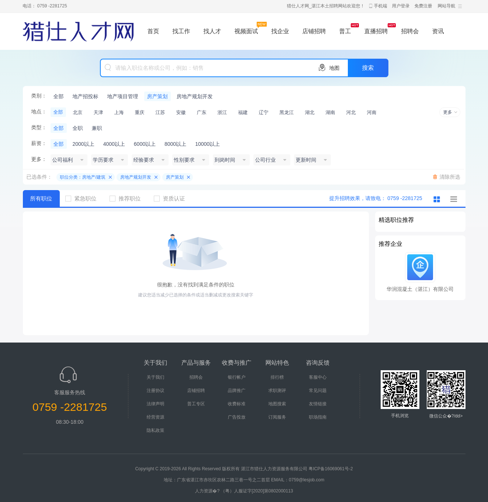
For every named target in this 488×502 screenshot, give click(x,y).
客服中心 (318, 377)
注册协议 (156, 390)
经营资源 (156, 417)
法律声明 (156, 403)
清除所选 (450, 177)
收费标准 (237, 403)
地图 (334, 68)
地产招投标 (85, 96)
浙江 (222, 112)
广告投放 (237, 417)
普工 (345, 31)
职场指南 (318, 417)
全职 (78, 128)
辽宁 (264, 112)
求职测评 (277, 390)
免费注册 (423, 5)
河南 (372, 112)
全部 (58, 96)
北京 (78, 112)
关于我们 (156, 377)
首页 (153, 31)
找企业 (280, 31)
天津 (98, 112)
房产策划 (157, 96)
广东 (202, 112)
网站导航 (447, 5)
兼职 (97, 128)
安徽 (181, 112)
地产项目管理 (122, 96)
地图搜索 (277, 403)
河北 (351, 112)
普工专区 (196, 403)
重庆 (140, 112)
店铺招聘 (314, 31)
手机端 (380, 5)
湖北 (310, 112)
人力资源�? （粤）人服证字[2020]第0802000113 (244, 491)
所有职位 (41, 198)
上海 (119, 112)
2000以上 (83, 144)
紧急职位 (84, 198)
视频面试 (246, 31)
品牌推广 (237, 390)
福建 (243, 112)
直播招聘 (376, 31)
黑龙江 (287, 112)
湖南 (330, 112)
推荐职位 (128, 198)
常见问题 (318, 390)
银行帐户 (237, 377)
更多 (447, 112)
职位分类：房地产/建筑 (82, 177)
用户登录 (401, 5)
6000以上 (145, 144)
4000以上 (114, 144)
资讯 (438, 31)
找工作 (181, 31)
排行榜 (277, 377)
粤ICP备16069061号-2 (331, 468)
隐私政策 (156, 430)
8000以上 (175, 144)
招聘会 (410, 31)
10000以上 (207, 144)
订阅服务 (277, 417)
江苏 (160, 112)
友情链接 (318, 403)
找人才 (212, 31)
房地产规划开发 (195, 96)
